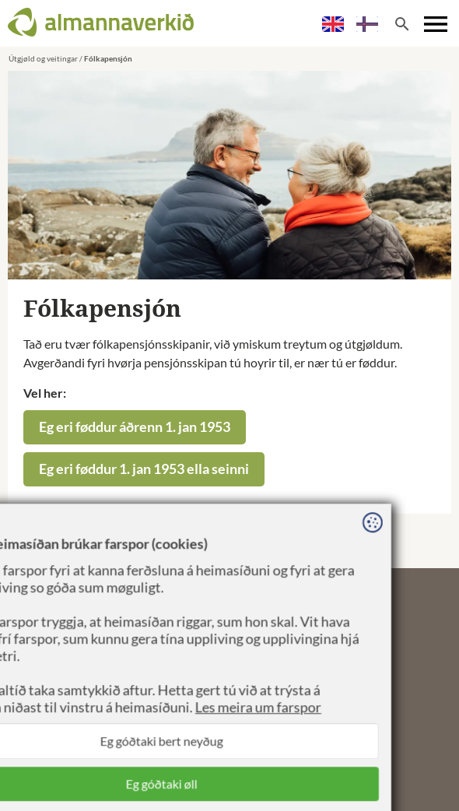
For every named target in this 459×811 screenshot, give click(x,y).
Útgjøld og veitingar (43, 58)
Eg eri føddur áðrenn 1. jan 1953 (134, 426)
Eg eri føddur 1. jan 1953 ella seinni (144, 468)
